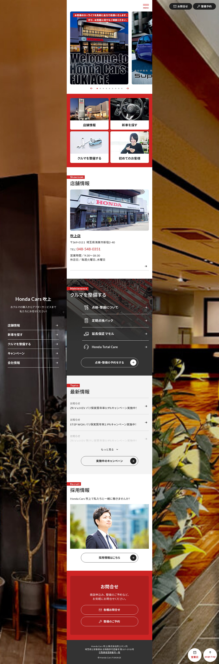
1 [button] (97, 88)
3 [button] (103, 88)
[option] (99, 47)
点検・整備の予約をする (109, 362)
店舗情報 (14, 325)
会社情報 (14, 363)
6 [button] (112, 88)
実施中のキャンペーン (109, 461)
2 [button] (100, 88)
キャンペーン (16, 353)
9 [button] (121, 88)
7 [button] (115, 88)
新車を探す (15, 334)
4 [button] (106, 88)
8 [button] (118, 88)
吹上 (33, 299)
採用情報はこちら (109, 557)
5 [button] (109, 88)
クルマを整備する (19, 344)
